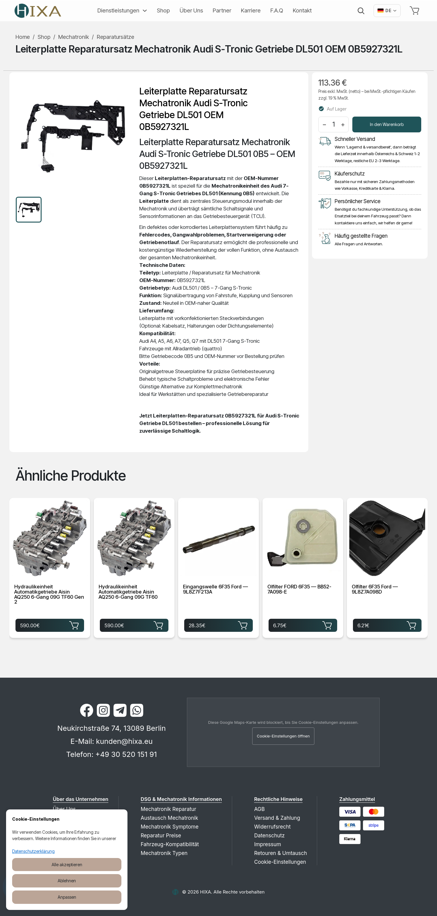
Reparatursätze (115, 37)
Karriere (251, 10)
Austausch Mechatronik (169, 818)
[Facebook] (86, 710)
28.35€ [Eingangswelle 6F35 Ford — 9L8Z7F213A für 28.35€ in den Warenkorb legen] (218, 625)
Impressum (267, 844)
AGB (259, 809)
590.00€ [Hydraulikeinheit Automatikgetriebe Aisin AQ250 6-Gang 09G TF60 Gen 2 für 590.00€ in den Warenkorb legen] (50, 625)
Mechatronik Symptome (169, 827)
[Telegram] (120, 710)
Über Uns (191, 10)
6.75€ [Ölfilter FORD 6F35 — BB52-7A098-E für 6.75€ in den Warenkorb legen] (303, 625)
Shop (163, 10)
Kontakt (302, 10)
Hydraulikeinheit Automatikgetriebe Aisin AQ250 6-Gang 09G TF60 (128, 592)
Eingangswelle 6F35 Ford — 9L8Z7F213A (215, 589)
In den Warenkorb (387, 124)
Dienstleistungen (118, 10)
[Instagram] (103, 710)
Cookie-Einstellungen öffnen (283, 736)
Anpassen (67, 897)
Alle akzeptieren (67, 864)
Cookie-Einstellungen (280, 862)
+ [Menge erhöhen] (343, 124)
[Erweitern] (143, 10)
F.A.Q (276, 10)
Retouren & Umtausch (280, 853)
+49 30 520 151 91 (126, 754)
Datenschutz (269, 836)
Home (22, 37)
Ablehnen (67, 880)
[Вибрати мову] (387, 10)
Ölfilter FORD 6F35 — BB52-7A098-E (299, 589)
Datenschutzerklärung (33, 851)
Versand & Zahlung (277, 818)
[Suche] (361, 10)
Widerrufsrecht (272, 827)
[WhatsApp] (136, 710)
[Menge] (333, 124)
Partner (222, 10)
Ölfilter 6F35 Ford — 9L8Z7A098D (375, 589)
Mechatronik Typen (164, 853)
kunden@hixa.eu (124, 741)
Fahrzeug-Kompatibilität (170, 844)
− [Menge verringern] (324, 124)
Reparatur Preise (161, 836)
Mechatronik (73, 37)
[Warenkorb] (415, 10)
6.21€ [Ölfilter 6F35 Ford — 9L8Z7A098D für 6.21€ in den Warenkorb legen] (387, 625)
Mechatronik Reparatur (168, 809)
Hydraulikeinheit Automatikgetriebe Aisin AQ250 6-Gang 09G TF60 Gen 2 (49, 594)
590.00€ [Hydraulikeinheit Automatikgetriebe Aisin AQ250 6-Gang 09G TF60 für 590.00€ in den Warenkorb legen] (134, 625)
